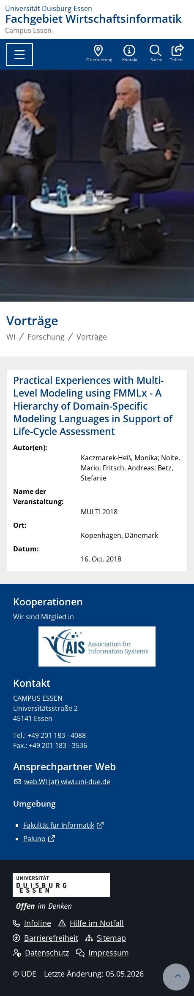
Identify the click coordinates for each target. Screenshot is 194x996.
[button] (176, 54)
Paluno (34, 838)
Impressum (102, 952)
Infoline (32, 923)
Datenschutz (41, 952)
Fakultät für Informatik (58, 825)
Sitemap (105, 938)
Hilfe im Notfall (91, 923)
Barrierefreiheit (45, 938)
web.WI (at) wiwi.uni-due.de (67, 781)
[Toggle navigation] (19, 54)
